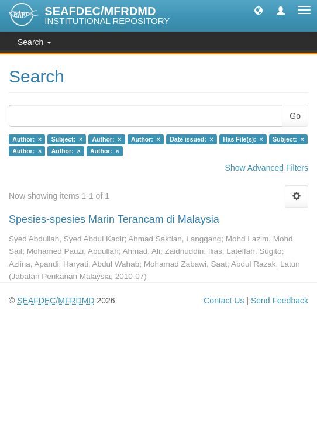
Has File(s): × (243, 139)
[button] (258, 10)
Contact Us (224, 300)
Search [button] (34, 42)
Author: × (27, 139)
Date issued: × (191, 139)
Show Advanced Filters (266, 167)
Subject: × (66, 139)
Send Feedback (279, 300)
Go (295, 115)
